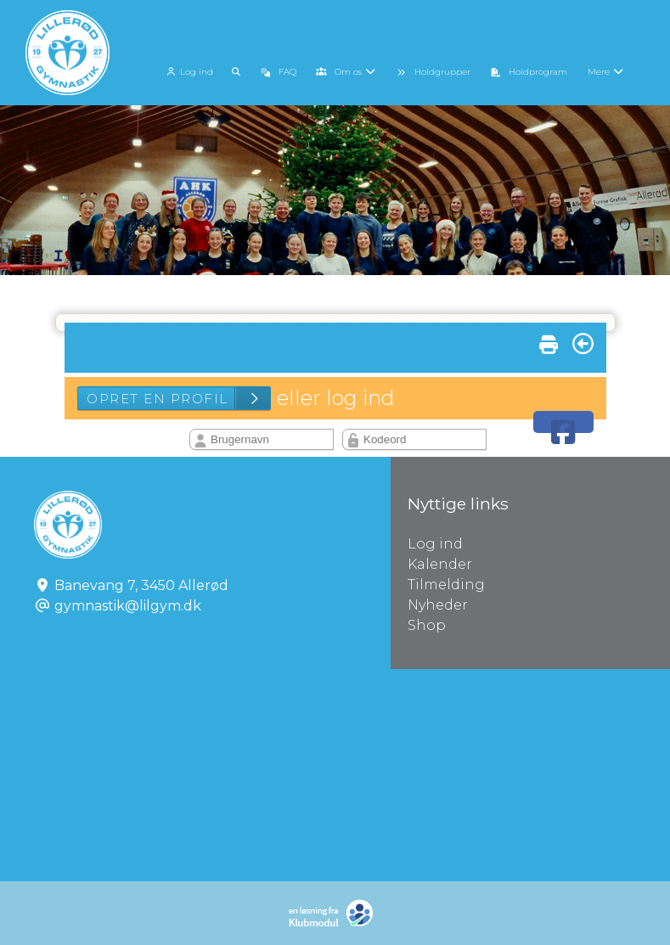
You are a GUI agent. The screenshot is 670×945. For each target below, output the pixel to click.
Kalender (440, 564)
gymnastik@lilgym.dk (127, 606)
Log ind (188, 71)
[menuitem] (190, 70)
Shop (427, 625)
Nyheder (438, 605)
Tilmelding (446, 585)
